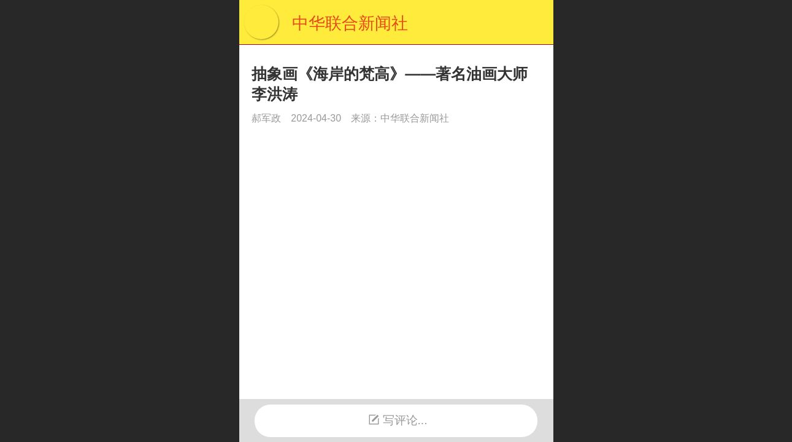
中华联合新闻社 (350, 23)
